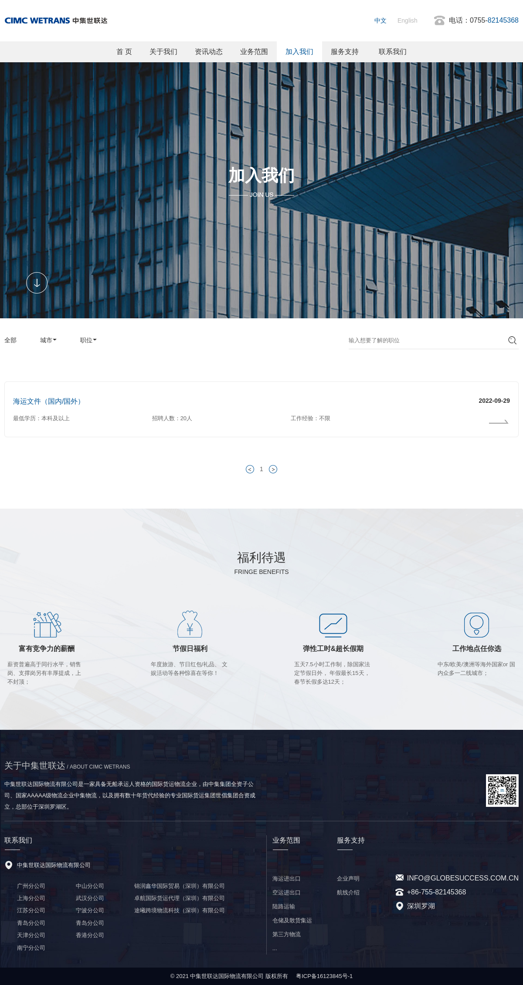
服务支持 (345, 51)
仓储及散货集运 (292, 920)
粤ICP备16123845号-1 (324, 976)
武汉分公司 (90, 898)
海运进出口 (286, 878)
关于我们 (163, 51)
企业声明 (348, 878)
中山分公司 (90, 886)
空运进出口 (286, 892)
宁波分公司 (90, 910)
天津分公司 (31, 935)
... (274, 948)
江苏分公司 (31, 910)
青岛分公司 (31, 923)
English (407, 20)
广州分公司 (31, 886)
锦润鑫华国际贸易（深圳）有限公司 (179, 886)
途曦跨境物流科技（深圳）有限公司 (179, 910)
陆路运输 (283, 906)
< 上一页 (252, 469)
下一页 (275, 469)
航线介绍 (348, 892)
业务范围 (254, 51)
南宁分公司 (31, 948)
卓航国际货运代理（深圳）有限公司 (179, 898)
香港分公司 (90, 935)
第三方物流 (286, 934)
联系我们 (393, 51)
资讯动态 (209, 51)
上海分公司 (31, 898)
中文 (380, 20)
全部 (10, 340)
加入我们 (299, 51)
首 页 (124, 51)
